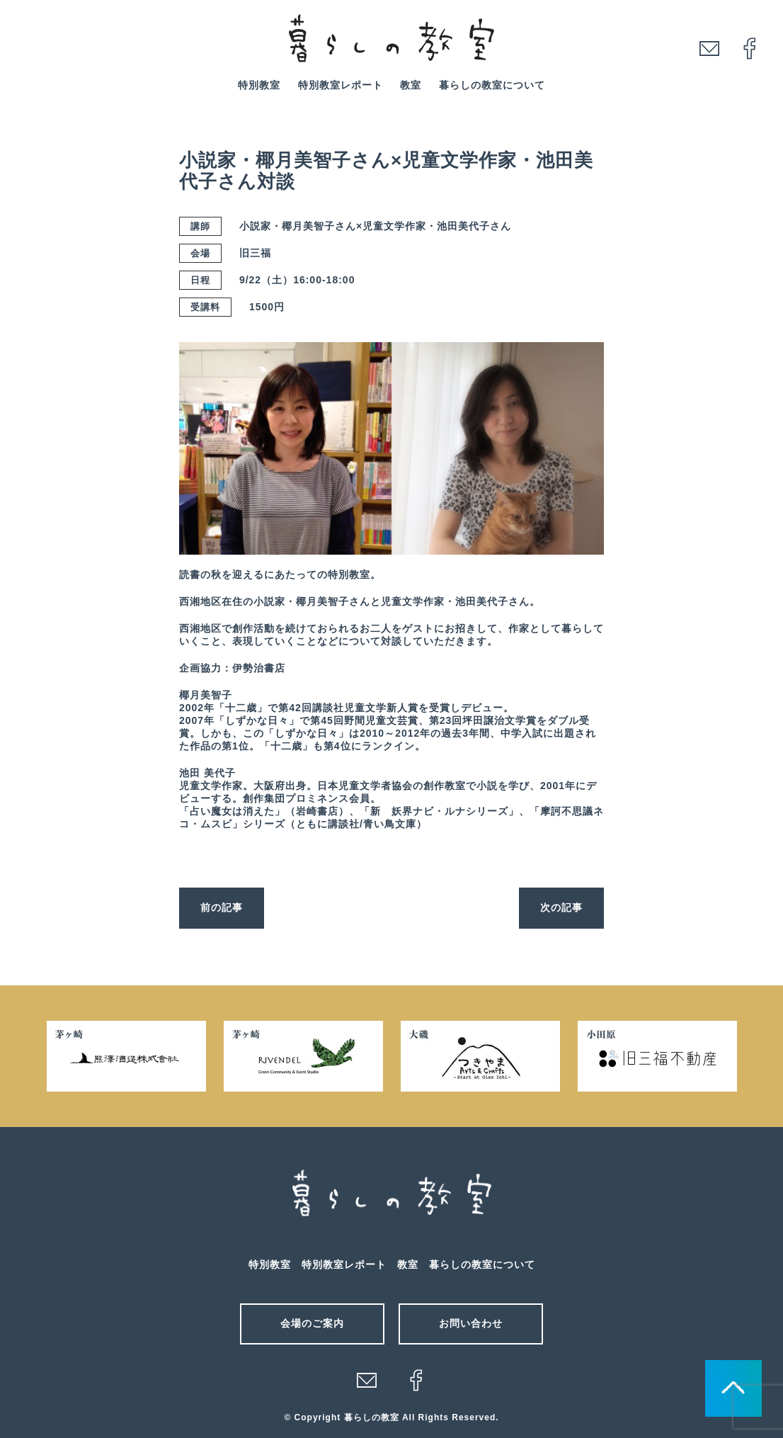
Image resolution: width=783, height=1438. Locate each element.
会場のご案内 (312, 1323)
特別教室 (259, 85)
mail (709, 48)
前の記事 (221, 907)
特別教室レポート (340, 85)
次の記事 (561, 907)
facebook (749, 48)
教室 (410, 85)
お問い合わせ (471, 1323)
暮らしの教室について (492, 85)
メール (366, 1380)
